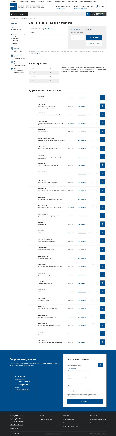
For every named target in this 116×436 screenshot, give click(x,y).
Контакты (49, 1)
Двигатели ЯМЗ (16, 27)
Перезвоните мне (60, 8)
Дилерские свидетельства (98, 419)
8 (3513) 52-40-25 (23, 385)
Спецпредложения (46, 419)
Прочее (14, 43)
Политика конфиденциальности (53, 433)
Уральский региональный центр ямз (13, 6)
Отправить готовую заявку (80, 8)
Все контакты (14, 428)
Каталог (14, 24)
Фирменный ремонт (60, 1)
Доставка (13, 1)
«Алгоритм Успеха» (101, 433)
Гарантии (33, 1)
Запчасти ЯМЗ (16, 29)
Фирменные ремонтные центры (88, 1)
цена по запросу (75, 29)
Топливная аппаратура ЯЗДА (18, 35)
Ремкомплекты (16, 32)
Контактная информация (98, 423)
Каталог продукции (19, 14)
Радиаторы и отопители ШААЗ (17, 39)
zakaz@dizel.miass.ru (22, 389)
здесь (38, 53)
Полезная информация (70, 426)
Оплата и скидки (23, 1)
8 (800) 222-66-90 (63, 6)
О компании (41, 1)
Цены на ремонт (72, 1)
